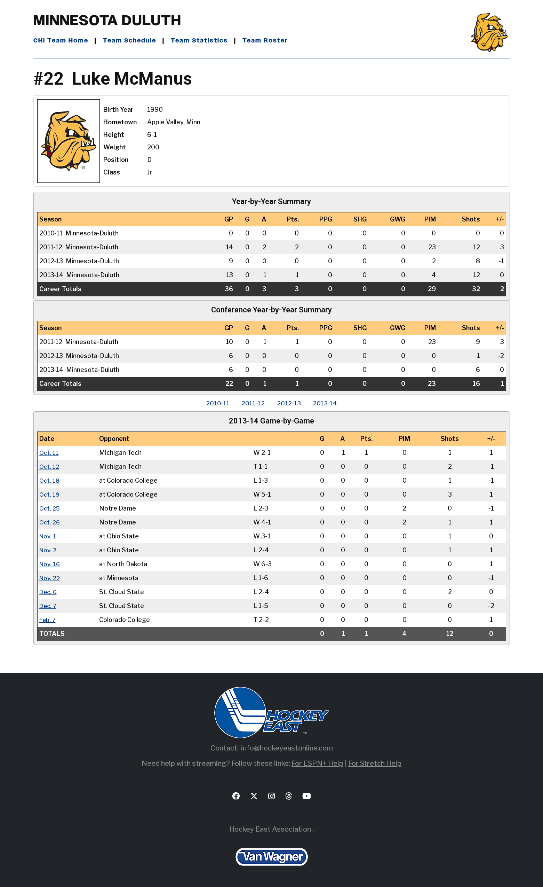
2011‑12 (252, 403)
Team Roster (270, 41)
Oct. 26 (50, 522)
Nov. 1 (48, 536)
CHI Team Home (61, 41)
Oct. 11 (49, 452)
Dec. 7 (48, 605)
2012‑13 (290, 403)
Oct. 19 (50, 494)
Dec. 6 (48, 592)
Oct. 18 (50, 480)
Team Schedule (131, 41)
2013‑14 (328, 403)
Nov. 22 (50, 578)
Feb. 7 (48, 619)
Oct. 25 (50, 508)
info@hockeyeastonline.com (287, 748)
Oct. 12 (49, 466)
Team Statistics (203, 41)
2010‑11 (215, 403)
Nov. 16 (50, 564)
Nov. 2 (48, 550)
